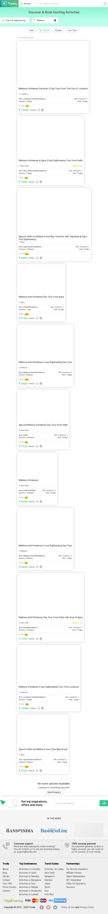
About (5, 869)
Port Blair (49, 894)
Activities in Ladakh (28, 894)
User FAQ (7, 883)
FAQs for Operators (76, 883)
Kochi (47, 887)
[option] (20, 830)
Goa (46, 890)
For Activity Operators (77, 869)
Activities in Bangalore (30, 880)
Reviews (70, 887)
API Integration (73, 880)
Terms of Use (68, 907)
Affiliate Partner (74, 872)
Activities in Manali (28, 887)
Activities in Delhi (27, 872)
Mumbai (48, 880)
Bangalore (49, 876)
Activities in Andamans (30, 890)
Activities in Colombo (29, 869)
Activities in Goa (27, 883)
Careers (6, 890)
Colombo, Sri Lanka (54, 869)
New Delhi (50, 872)
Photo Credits (9, 887)
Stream (6, 876)
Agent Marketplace (75, 876)
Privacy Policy (87, 907)
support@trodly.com (27, 851)
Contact (6, 880)
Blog (5, 872)
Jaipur (48, 883)
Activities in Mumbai (29, 876)
